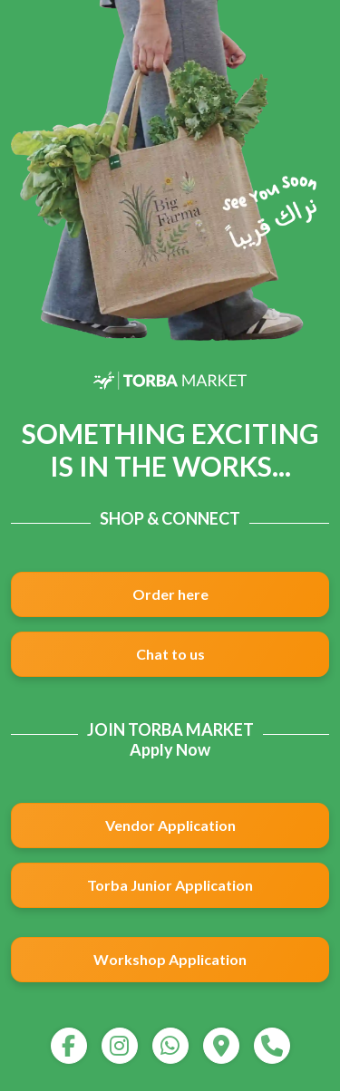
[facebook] (69, 1046)
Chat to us (170, 653)
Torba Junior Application (170, 884)
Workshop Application (170, 959)
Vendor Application (170, 825)
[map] (221, 1046)
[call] (272, 1046)
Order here (170, 594)
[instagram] (120, 1046)
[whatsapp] (170, 1046)
